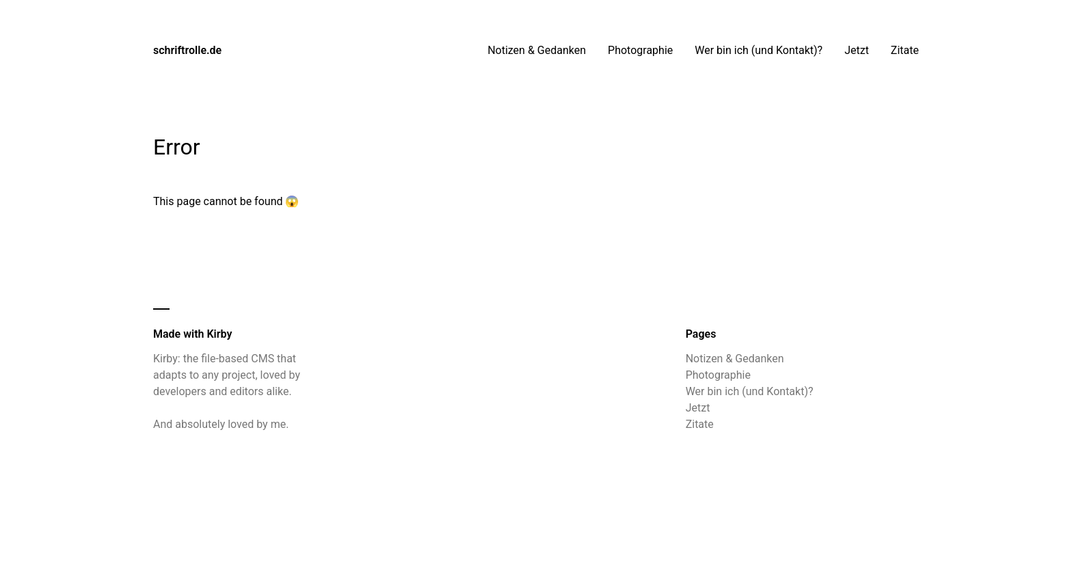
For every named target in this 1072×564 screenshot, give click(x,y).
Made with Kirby (192, 333)
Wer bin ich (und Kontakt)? (758, 50)
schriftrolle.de (187, 50)
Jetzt (856, 50)
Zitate (905, 50)
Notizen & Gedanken (536, 50)
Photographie (640, 50)
